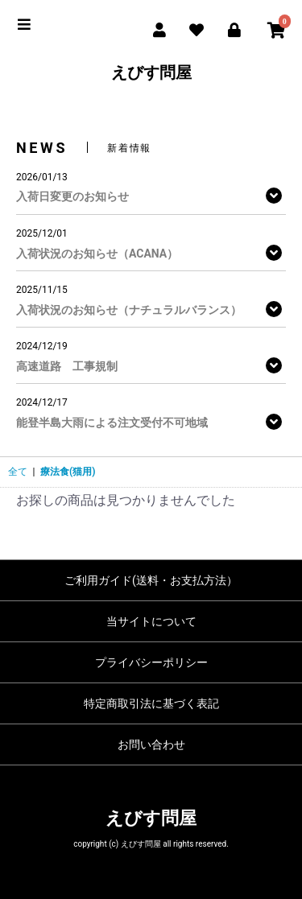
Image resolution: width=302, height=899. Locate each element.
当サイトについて (151, 621)
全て (17, 471)
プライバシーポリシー (151, 662)
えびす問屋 (151, 72)
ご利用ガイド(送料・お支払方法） (151, 580)
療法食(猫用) (67, 471)
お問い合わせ (151, 744)
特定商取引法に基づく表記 (151, 703)
